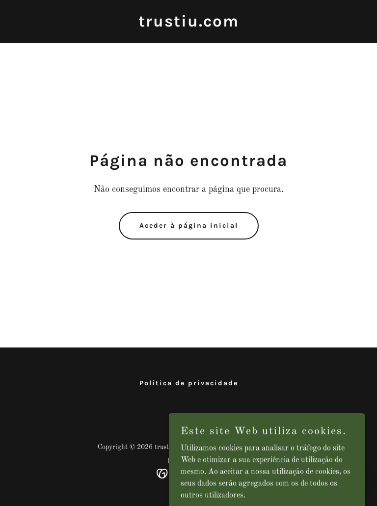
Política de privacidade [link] (188, 383)
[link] (188, 24)
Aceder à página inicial (188, 225)
